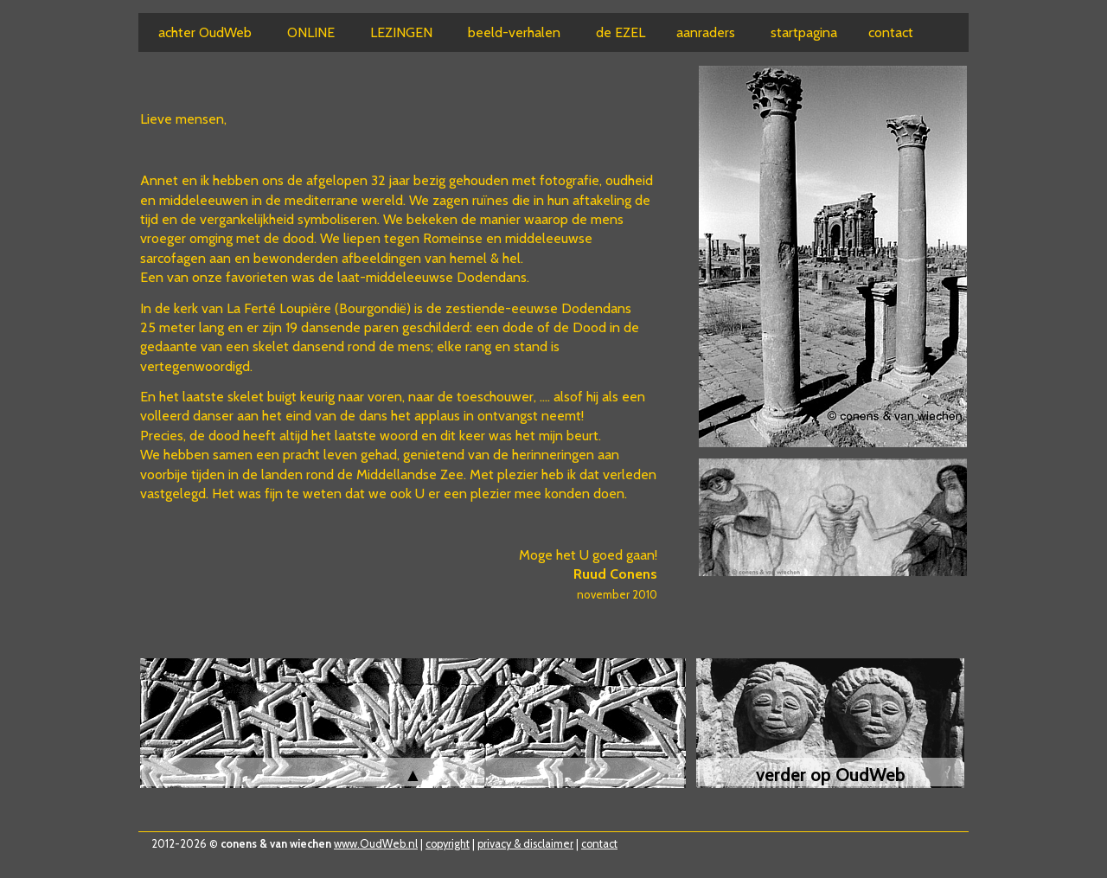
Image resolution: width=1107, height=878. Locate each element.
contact (599, 843)
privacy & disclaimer (525, 843)
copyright (448, 843)
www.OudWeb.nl (376, 843)
